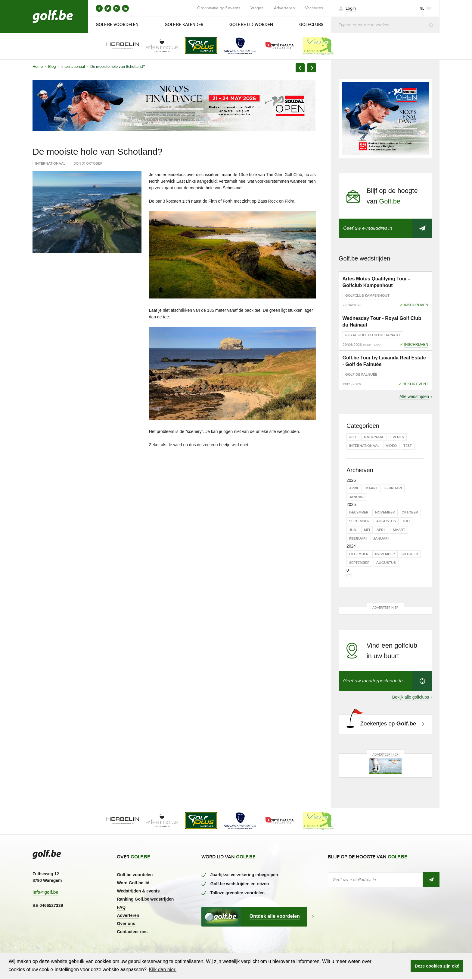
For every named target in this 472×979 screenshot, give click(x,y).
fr (429, 8)
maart (371, 488)
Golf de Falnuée (361, 374)
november (385, 512)
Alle (353, 437)
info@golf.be (45, 892)
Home (38, 66)
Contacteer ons (132, 931)
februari (393, 488)
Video (391, 446)
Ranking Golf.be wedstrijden (145, 899)
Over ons (126, 923)
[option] (118, 46)
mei (367, 530)
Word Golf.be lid (133, 882)
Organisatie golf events (219, 8)
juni (353, 530)
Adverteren (284, 8)
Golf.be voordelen (135, 874)
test (407, 446)
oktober (410, 512)
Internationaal (73, 66)
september (359, 521)
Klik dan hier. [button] (162, 969)
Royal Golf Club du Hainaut (372, 335)
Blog (52, 66)
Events (397, 437)
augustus (386, 521)
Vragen (257, 8)
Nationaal (374, 437)
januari (357, 497)
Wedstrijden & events (138, 891)
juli (406, 521)
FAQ (121, 907)
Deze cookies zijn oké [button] (437, 966)
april (354, 488)
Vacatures (314, 8)
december (358, 512)
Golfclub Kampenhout (367, 295)
